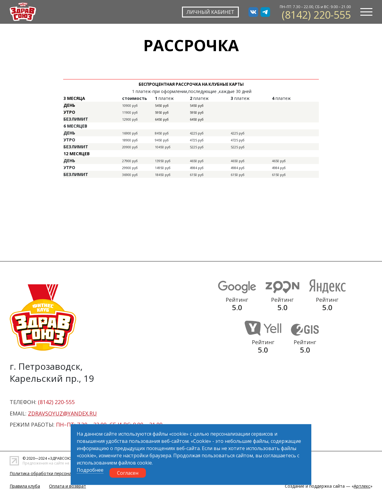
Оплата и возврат (67, 486)
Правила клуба (25, 486)
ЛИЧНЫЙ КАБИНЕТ (209, 11)
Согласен (127, 473)
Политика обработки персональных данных (55, 473)
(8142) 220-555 (316, 15)
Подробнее (90, 470)
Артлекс (362, 486)
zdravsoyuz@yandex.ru (62, 413)
